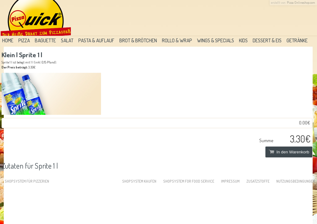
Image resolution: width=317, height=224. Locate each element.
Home (7, 40)
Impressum (230, 181)
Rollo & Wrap (177, 40)
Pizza (24, 40)
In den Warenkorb (289, 152)
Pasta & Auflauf (96, 40)
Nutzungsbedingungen (295, 181)
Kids (243, 40)
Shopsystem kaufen (139, 181)
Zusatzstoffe (257, 181)
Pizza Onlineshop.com (301, 2)
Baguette (45, 40)
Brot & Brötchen (138, 40)
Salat (67, 40)
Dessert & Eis (267, 40)
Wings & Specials (215, 40)
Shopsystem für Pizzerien (27, 181)
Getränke (297, 40)
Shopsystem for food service (188, 181)
